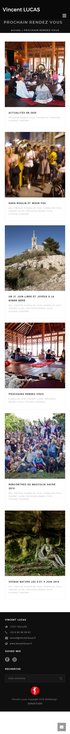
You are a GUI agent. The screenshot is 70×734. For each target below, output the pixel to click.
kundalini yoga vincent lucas (26, 399)
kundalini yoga (33, 208)
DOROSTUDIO (35, 703)
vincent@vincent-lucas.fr (23, 638)
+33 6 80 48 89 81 (20, 632)
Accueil (16, 30)
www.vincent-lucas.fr (21, 643)
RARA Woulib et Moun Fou (27, 203)
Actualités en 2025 (22, 113)
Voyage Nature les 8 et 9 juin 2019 (34, 582)
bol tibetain (16, 208)
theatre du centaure (48, 117)
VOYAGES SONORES (19, 120)
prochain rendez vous (22, 117)
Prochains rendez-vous (26, 394)
